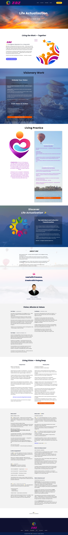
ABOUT (38, 2)
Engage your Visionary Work (20, 117)
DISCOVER (41, 2)
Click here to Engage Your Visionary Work (46, 403)
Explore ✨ (48, 197)
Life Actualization (33, 13)
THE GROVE (41, 530)
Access (26, 469)
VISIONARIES (46, 2)
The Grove (59, 2)
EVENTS (51, 2)
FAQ (36, 530)
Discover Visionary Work (12, 59)
